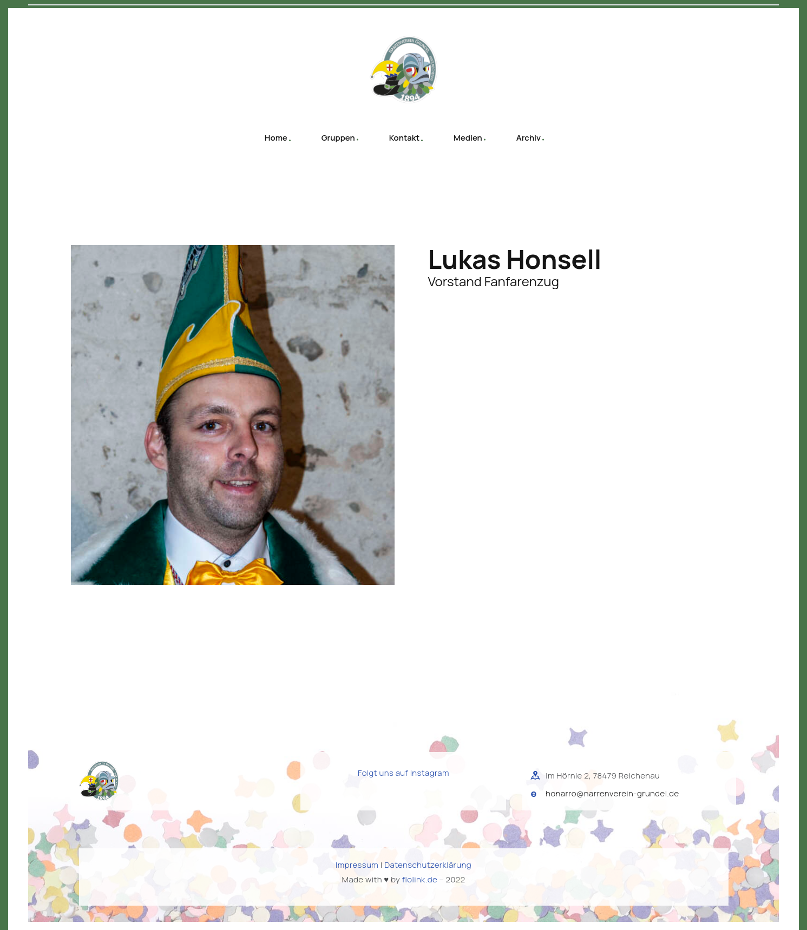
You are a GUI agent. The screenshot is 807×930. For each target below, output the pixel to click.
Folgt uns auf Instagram (403, 773)
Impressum (357, 864)
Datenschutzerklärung (427, 864)
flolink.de (419, 879)
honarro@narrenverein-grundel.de (612, 793)
